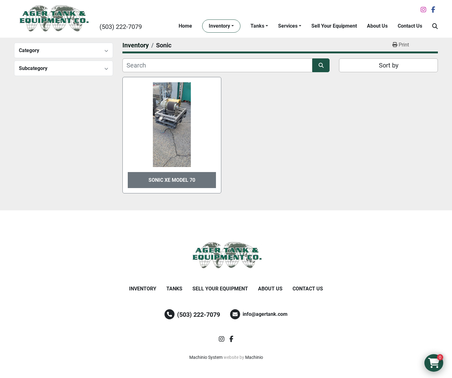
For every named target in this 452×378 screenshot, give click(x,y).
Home (185, 26)
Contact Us (410, 26)
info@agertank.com (265, 314)
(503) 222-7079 (121, 26)
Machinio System (206, 357)
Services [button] (288, 26)
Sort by (388, 65)
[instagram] (423, 9)
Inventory (219, 26)
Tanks (257, 26)
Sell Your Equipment (334, 26)
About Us (377, 26)
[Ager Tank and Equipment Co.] (226, 255)
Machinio (254, 357)
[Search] (217, 65)
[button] (221, 26)
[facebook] (433, 9)
